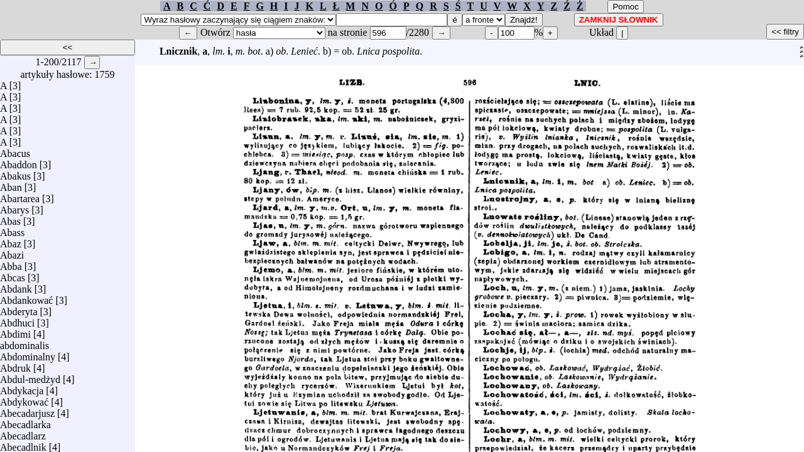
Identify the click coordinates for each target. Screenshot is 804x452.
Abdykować (24, 399)
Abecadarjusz (27, 410)
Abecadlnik (23, 444)
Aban (11, 184)
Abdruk (15, 365)
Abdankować (26, 297)
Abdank (16, 286)
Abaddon (18, 161)
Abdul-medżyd (30, 376)
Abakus (15, 173)
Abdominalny (27, 353)
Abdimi (15, 331)
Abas (10, 218)
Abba (11, 263)
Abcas (12, 274)
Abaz (10, 240)
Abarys (14, 207)
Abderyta (19, 308)
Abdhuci (17, 320)
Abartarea (20, 195)
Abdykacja (21, 387)
